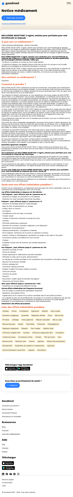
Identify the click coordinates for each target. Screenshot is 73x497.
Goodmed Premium (9, 413)
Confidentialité (7, 483)
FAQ (3, 445)
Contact (5, 448)
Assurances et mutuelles (11, 416)
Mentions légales (8, 480)
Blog (4, 427)
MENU (69, 3)
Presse (4, 452)
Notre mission (7, 409)
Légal (4, 486)
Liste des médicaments (11, 434)
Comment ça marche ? (11, 406)
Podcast (5, 431)
